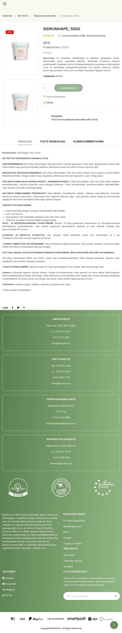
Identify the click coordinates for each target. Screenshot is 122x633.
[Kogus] (48, 88)
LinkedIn (8, 578)
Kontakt (67, 537)
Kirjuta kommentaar (96, 35)
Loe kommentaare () (72, 35)
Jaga (12, 307)
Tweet (18, 307)
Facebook (9, 583)
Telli (115, 596)
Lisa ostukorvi (68, 88)
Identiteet (68, 566)
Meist (66, 532)
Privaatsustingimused (74, 520)
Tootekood (48, 76)
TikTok (7, 595)
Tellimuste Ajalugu (72, 560)
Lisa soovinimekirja (54, 96)
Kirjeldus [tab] (25, 141)
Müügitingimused (72, 526)
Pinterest (24, 307)
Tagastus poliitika (72, 543)
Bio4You (57, 628)
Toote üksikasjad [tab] (52, 141)
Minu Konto (69, 555)
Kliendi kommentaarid (88, 141)
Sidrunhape (48, 58)
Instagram (8, 589)
